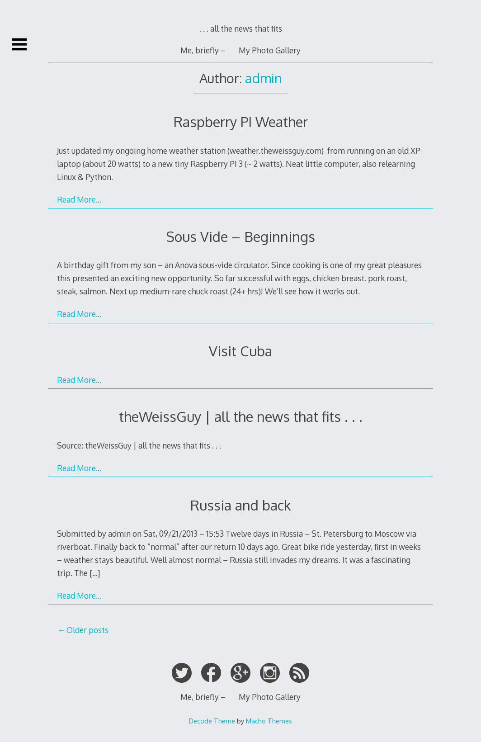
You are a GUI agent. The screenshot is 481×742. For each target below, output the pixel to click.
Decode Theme (212, 721)
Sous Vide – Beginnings (240, 236)
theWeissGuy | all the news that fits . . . (241, 416)
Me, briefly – (203, 50)
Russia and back (240, 505)
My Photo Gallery (270, 50)
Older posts (87, 630)
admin (263, 78)
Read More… (79, 199)
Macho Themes (269, 721)
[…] (95, 573)
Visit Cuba (240, 350)
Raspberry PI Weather (241, 121)
